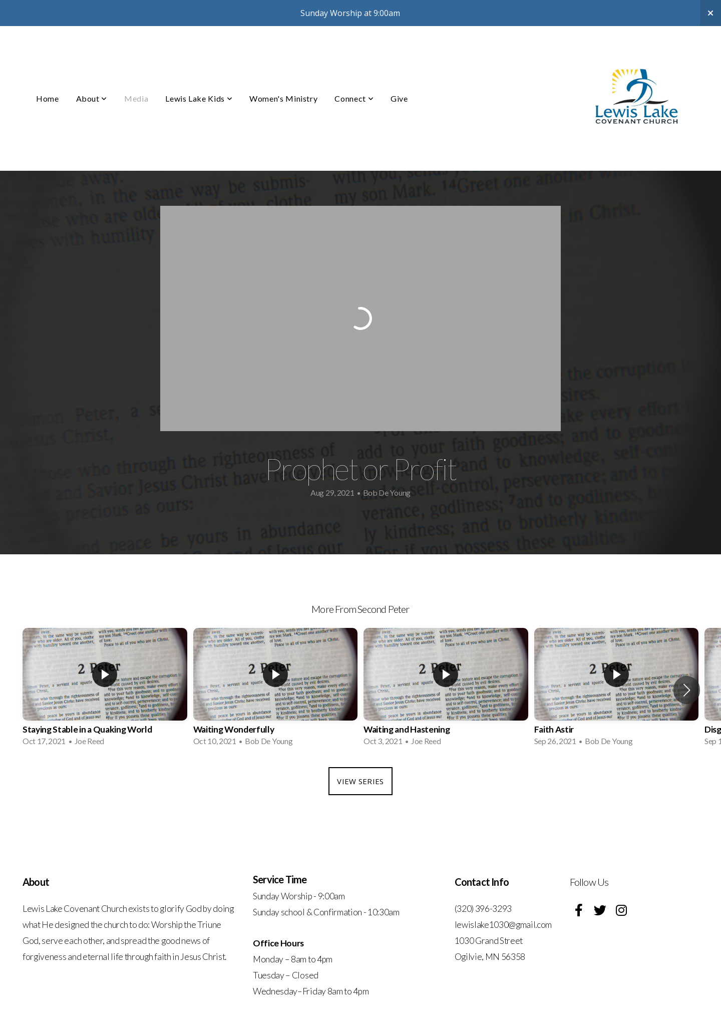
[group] (105, 690)
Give (399, 98)
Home (47, 98)
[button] (686, 690)
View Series (360, 781)
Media (136, 98)
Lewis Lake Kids (198, 98)
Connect (354, 98)
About (91, 98)
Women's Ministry (283, 98)
